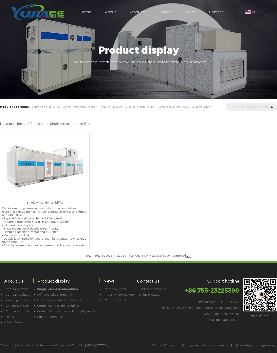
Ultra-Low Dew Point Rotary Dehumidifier (72, 106)
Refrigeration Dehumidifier (139, 106)
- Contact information (151, 289)
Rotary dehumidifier (51, 316)
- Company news (114, 289)
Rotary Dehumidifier (110, 106)
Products (137, 12)
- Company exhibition (18, 311)
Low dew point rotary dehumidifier (60, 300)
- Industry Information (118, 294)
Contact (216, 12)
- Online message (148, 294)
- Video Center (13, 322)
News (190, 12)
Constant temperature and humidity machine (68, 311)
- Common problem (117, 300)
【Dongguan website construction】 (206, 345)
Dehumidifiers (38, 106)
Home (85, 12)
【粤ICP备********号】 (97, 345)
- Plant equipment (16, 300)
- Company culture (16, 294)
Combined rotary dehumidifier (58, 305)
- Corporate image (16, 305)
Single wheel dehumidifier (70, 123)
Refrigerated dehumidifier (55, 294)
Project (165, 12)
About (110, 12)
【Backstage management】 (255, 345)
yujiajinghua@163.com (224, 319)
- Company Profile (16, 289)
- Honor (9, 316)
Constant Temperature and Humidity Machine (184, 106)
